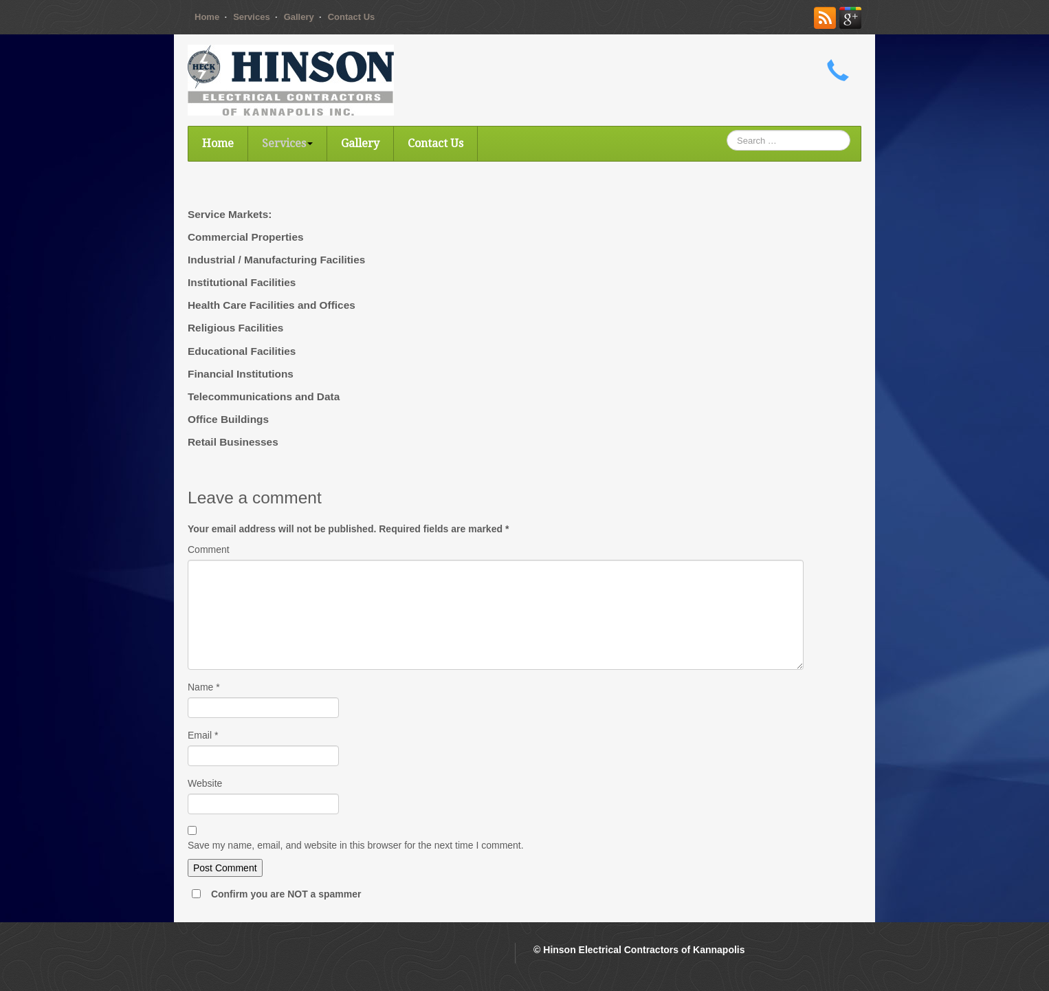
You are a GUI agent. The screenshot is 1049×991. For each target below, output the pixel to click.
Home (207, 17)
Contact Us (351, 17)
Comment (209, 549)
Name (204, 687)
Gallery (299, 17)
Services (251, 17)
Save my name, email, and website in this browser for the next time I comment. (356, 845)
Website (205, 783)
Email (203, 735)
